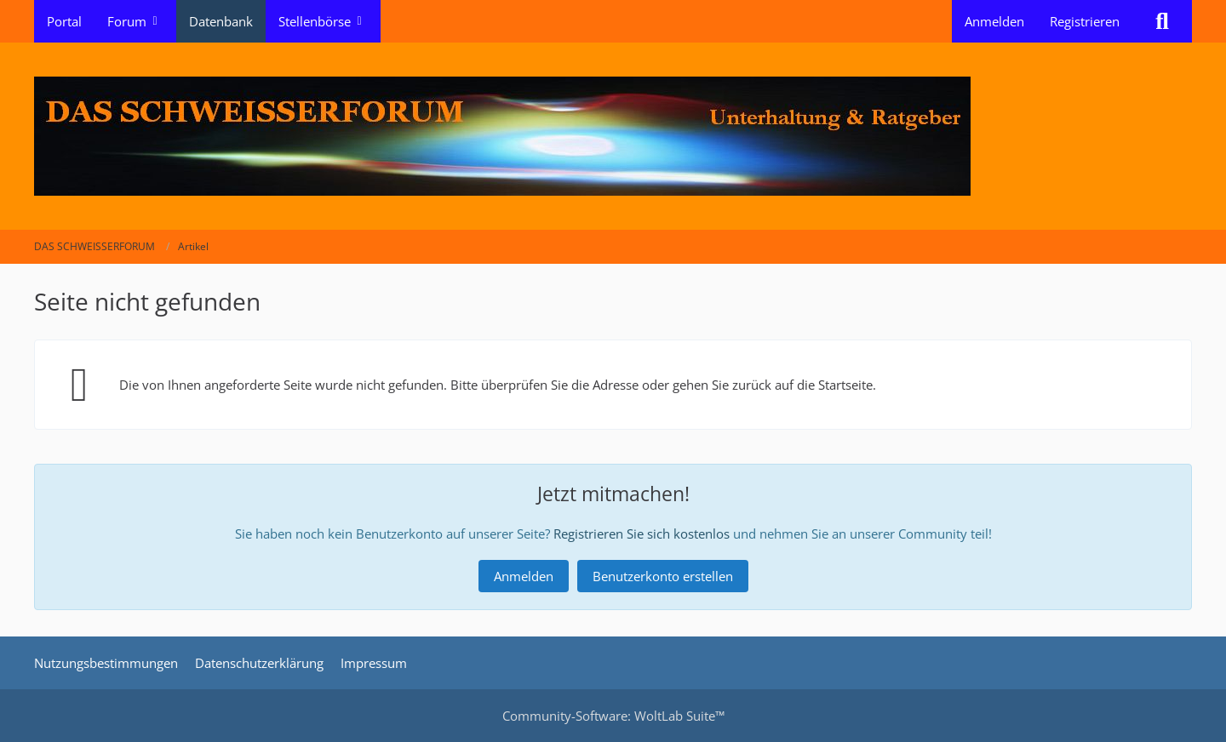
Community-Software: (613, 715)
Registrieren (1085, 21)
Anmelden (994, 21)
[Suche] (1162, 21)
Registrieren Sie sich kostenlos (641, 533)
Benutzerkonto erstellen (663, 576)
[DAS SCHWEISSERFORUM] (613, 136)
